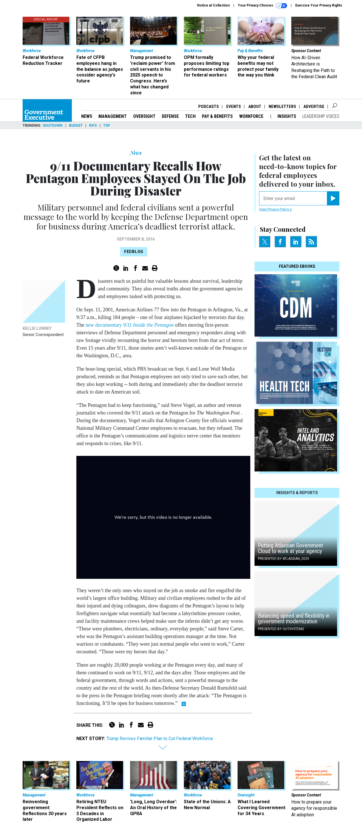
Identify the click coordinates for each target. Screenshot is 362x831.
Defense (170, 116)
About (254, 106)
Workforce (251, 116)
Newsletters (282, 106)
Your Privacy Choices (262, 5)
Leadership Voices (320, 116)
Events (233, 106)
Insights (286, 116)
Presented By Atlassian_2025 (283, 559)
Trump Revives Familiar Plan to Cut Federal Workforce (159, 738)
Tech (190, 116)
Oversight (144, 116)
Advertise (313, 106)
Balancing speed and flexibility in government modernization (293, 618)
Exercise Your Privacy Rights (318, 5)
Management (112, 116)
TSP (106, 125)
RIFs (93, 125)
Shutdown (53, 125)
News (86, 116)
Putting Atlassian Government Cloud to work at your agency (290, 548)
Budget (76, 125)
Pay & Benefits (217, 116)
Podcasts (208, 106)
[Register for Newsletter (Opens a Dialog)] (333, 198)
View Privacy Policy (275, 209)
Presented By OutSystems (281, 629)
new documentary (130, 325)
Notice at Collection (213, 5)
